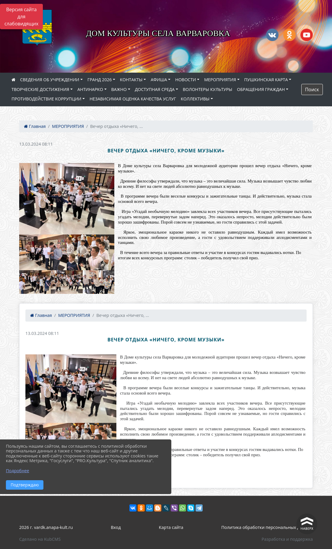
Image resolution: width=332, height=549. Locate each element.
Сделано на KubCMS (40, 539)
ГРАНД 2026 (99, 79)
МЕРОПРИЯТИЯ (220, 79)
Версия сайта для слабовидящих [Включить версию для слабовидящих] (21, 16)
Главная (35, 126)
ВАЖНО (119, 89)
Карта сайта (171, 527)
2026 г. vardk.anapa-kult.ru (46, 527)
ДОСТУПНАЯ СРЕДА (155, 89)
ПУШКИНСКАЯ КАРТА (266, 79)
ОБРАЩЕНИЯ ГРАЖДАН (261, 89)
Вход (116, 527)
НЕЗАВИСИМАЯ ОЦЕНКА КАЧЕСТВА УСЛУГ (132, 99)
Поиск (312, 89)
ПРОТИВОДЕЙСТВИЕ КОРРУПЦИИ (47, 99)
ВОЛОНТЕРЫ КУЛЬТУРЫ (207, 89)
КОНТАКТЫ (131, 79)
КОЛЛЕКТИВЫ (195, 99)
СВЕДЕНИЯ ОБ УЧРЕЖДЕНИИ (49, 79)
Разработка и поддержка (287, 539)
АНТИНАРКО (90, 89)
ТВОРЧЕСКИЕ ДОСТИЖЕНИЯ (40, 89)
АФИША (159, 79)
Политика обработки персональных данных (267, 527)
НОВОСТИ (185, 79)
